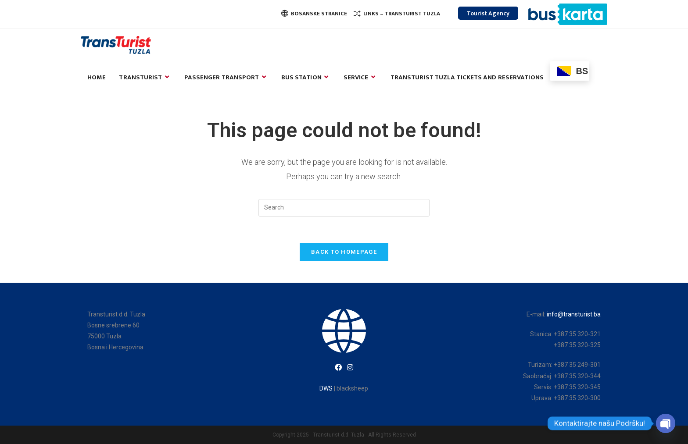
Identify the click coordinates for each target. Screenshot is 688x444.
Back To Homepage (344, 252)
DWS (326, 388)
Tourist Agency (488, 13)
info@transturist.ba (574, 314)
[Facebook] (338, 368)
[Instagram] (350, 368)
